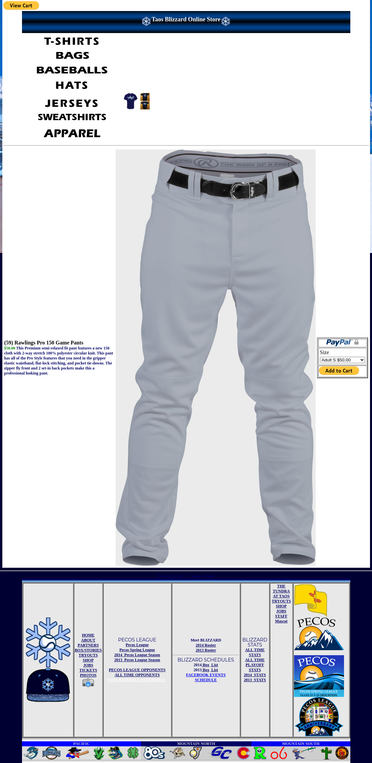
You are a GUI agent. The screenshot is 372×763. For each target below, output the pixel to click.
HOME (88, 635)
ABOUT (88, 640)
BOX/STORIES (88, 650)
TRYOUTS (88, 655)
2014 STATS (255, 675)
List (214, 665)
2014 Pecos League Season (137, 655)
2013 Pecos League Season (137, 660)
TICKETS (88, 670)
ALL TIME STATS (255, 652)
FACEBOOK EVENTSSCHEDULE (206, 677)
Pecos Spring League (137, 650)
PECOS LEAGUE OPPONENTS (137, 670)
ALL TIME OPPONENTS (137, 675)
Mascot (281, 621)
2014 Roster (206, 645)
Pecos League (137, 645)
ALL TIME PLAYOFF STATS (255, 665)
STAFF (281, 616)
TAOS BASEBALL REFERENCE (136, 680)
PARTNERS (88, 645)
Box (205, 665)
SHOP (88, 660)
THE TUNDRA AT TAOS (281, 591)
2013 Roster (206, 650)
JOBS (88, 665)
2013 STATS (255, 680)
